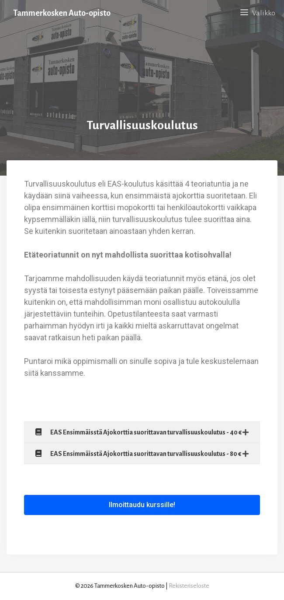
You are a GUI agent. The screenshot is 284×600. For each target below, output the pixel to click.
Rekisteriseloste (189, 585)
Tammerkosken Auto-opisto (62, 13)
